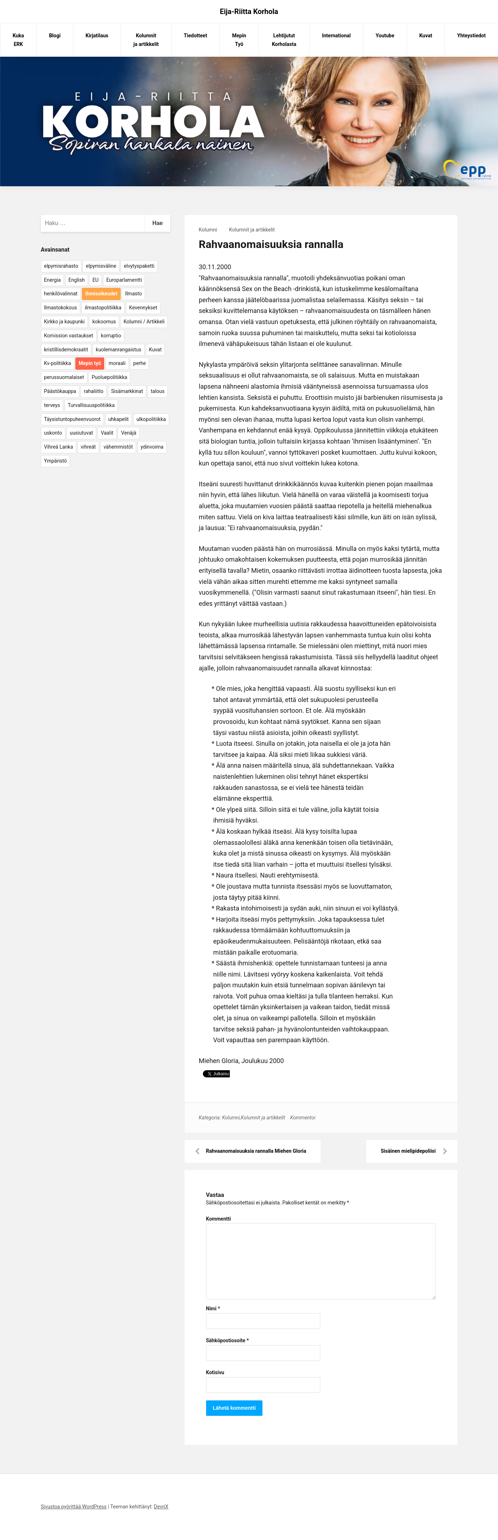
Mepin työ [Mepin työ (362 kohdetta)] (90, 363)
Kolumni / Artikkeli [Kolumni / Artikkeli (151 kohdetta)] (144, 321)
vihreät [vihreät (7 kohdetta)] (88, 447)
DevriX (161, 1506)
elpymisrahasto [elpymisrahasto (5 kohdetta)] (61, 266)
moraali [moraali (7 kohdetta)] (117, 363)
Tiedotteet (195, 35)
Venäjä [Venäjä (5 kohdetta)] (128, 433)
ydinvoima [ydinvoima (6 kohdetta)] (152, 447)
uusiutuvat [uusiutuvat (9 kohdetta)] (81, 433)
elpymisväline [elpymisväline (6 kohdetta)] (101, 266)
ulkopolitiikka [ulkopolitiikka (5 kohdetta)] (151, 419)
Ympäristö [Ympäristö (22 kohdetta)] (55, 461)
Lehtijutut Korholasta (284, 40)
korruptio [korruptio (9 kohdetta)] (111, 335)
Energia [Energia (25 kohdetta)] (52, 280)
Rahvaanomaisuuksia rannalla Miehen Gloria (256, 1151)
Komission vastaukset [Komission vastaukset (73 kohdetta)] (68, 335)
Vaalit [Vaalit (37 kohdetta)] (107, 433)
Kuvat (425, 35)
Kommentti (218, 1219)
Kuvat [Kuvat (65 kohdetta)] (155, 349)
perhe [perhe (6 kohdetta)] (139, 363)
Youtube (385, 35)
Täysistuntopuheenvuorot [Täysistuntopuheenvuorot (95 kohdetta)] (72, 419)
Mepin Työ (239, 40)
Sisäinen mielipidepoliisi (408, 1151)
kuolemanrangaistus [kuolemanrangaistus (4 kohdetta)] (118, 349)
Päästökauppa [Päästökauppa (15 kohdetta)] (60, 391)
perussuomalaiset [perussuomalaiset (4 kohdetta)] (64, 377)
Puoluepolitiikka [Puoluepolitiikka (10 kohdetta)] (109, 377)
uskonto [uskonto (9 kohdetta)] (53, 433)
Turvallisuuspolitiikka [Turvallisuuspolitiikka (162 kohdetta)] (91, 405)
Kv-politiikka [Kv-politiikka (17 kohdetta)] (57, 363)
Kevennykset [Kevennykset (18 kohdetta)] (143, 307)
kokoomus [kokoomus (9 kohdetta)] (104, 321)
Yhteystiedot (471, 35)
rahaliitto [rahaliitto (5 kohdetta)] (93, 391)
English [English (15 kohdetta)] (77, 280)
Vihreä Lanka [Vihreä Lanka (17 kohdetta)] (58, 447)
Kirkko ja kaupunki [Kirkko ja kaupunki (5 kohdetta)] (64, 321)
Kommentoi (302, 1117)
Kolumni (208, 230)
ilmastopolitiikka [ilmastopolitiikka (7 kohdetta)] (103, 307)
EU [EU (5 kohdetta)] (95, 280)
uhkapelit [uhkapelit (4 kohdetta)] (118, 419)
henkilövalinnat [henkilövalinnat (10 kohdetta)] (61, 293)
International (336, 35)
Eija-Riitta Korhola (249, 11)
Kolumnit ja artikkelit (146, 40)
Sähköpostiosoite (227, 1340)
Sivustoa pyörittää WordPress (74, 1506)
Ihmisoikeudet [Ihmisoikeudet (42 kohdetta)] (101, 293)
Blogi (54, 35)
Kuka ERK (18, 40)
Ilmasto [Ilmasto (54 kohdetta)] (133, 293)
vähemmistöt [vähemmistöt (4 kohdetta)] (118, 447)
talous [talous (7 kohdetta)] (158, 391)
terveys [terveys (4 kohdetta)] (52, 405)
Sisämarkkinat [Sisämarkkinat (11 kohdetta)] (127, 391)
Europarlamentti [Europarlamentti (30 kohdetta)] (124, 280)
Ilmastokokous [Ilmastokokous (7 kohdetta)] (60, 307)
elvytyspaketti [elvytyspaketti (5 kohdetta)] (139, 266)
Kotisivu (215, 1372)
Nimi (213, 1308)
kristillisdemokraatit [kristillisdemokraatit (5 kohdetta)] (66, 349)
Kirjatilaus (96, 35)
